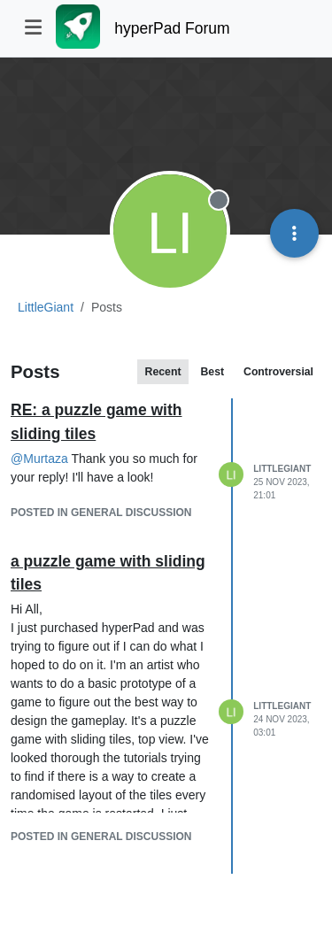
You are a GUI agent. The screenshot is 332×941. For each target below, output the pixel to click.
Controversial (278, 372)
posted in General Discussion (101, 512)
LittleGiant (282, 469)
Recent (163, 372)
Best (212, 372)
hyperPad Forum (171, 28)
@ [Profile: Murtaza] (39, 458)
